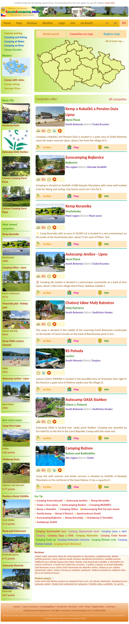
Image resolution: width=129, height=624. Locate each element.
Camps (16, 606)
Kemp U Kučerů (64, 513)
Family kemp (44, 513)
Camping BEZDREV (100, 505)
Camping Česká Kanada (114, 535)
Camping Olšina (69, 509)
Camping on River (14, 45)
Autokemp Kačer (10, 125)
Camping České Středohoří (67, 543)
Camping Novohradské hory (51, 531)
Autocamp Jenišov (77, 500)
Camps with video (14, 80)
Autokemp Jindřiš (47, 522)
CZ (107, 23)
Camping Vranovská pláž (50, 500)
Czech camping (29, 606)
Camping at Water (14, 41)
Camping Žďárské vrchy (103, 539)
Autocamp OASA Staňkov (15, 151)
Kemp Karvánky (74, 517)
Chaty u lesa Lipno (47, 505)
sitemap (110, 606)
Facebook (62, 606)
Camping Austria (75, 615)
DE (115, 23)
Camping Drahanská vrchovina (73, 539)
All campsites (118, 99)
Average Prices (12, 88)
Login (61, 23)
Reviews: (40, 552)
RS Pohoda (74, 350)
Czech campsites (12, 615)
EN (124, 23)
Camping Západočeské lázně (84, 531)
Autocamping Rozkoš (74, 505)
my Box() (87, 23)
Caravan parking (13, 33)
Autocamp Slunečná (13, 565)
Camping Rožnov (79, 448)
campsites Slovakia (51, 618)
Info (72, 23)
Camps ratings (12, 84)
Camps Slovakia (13, 49)
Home (7, 23)
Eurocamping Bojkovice (85, 157)
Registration (98, 606)
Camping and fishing (15, 37)
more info (110, 2)
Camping (41, 535)
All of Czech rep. (113, 41)
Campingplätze (47, 606)
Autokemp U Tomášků (100, 517)
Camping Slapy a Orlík (60, 535)
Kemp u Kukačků (46, 509)
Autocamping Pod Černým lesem (101, 509)
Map (19, 23)
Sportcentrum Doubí (89, 513)
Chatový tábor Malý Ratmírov (90, 302)
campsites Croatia (78, 618)
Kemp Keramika (11, 234)
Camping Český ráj (46, 539)
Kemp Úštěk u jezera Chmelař (13, 343)
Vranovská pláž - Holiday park (15, 305)
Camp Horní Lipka (12, 425)
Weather (47, 23)
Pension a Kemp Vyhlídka (16, 496)
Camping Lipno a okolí (114, 531)
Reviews (32, 23)
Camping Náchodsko (87, 535)
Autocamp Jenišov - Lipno (16, 378)
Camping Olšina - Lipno (14, 267)
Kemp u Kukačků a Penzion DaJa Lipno (92, 111)
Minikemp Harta (11, 459)
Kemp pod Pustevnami (14, 531)
